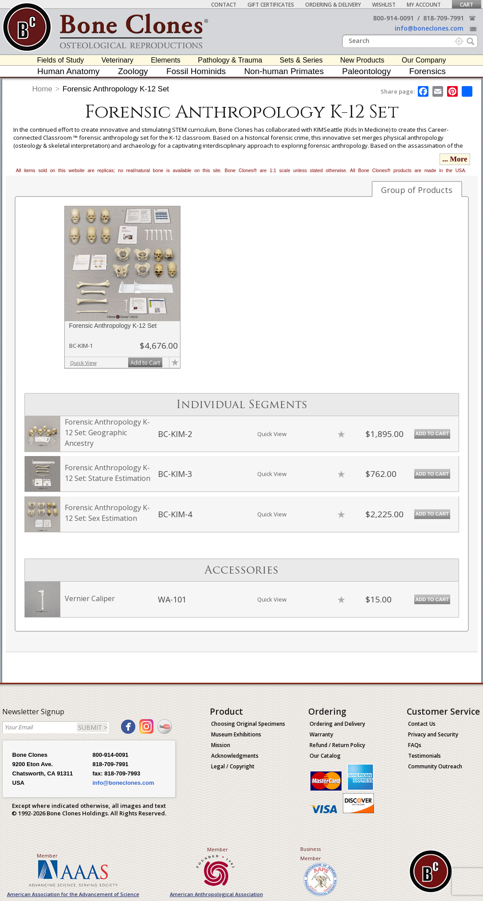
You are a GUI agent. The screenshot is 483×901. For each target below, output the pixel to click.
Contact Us (422, 724)
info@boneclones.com (429, 28)
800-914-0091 (393, 18)
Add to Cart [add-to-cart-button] (145, 362)
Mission (220, 745)
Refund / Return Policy (337, 745)
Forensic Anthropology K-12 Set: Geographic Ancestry (107, 432)
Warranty (321, 734)
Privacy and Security (433, 734)
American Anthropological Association (216, 894)
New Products (362, 60)
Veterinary (118, 60)
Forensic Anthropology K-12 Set (116, 89)
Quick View (83, 362)
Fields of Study (60, 60)
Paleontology (366, 71)
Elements (166, 60)
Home (42, 89)
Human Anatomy (68, 71)
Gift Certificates (270, 4)
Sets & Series (301, 60)
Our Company (424, 60)
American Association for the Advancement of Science (73, 894)
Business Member (310, 854)
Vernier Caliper (90, 598)
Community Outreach (435, 766)
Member (47, 855)
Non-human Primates (284, 71)
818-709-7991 (443, 18)
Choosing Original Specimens (248, 724)
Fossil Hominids (196, 71)
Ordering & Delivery (333, 4)
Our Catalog (325, 755)
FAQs (414, 745)
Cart (466, 4)
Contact (223, 4)
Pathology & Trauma (230, 60)
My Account (424, 4)
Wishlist (384, 4)
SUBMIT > (92, 727)
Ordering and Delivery (337, 724)
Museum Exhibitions (236, 734)
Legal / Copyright (233, 766)
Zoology (133, 71)
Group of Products (416, 190)
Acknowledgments (235, 755)
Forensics (427, 71)
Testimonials (424, 755)
